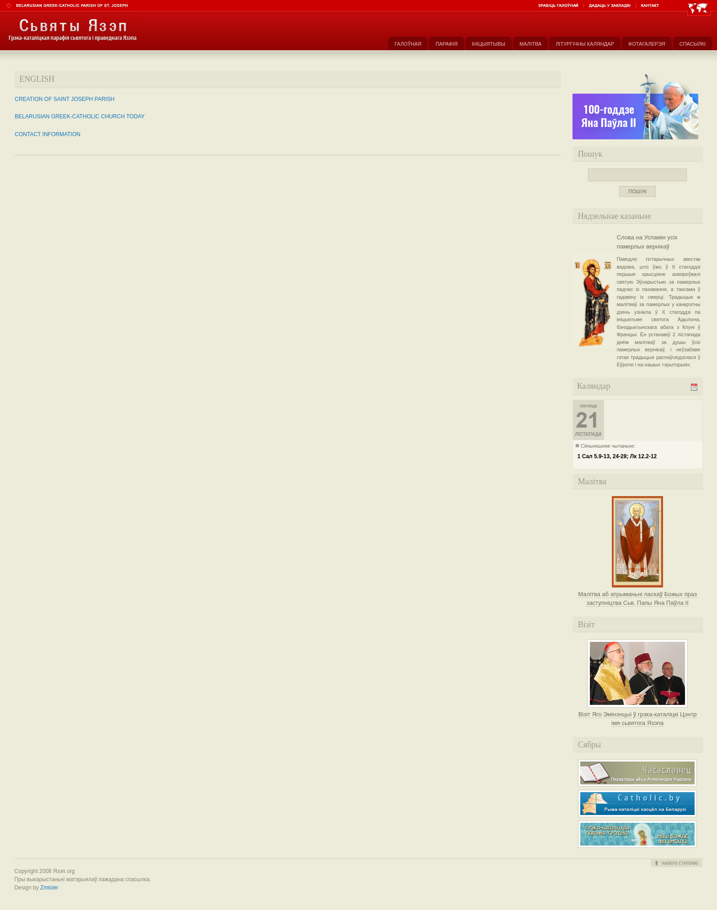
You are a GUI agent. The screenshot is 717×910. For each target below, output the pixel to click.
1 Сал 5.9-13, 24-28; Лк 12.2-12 (617, 456)
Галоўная (408, 44)
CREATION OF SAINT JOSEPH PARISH (64, 99)
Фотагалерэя (646, 44)
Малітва (530, 44)
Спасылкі (693, 44)
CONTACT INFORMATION (47, 134)
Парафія (446, 44)
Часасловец (637, 773)
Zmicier (49, 887)
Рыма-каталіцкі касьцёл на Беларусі (637, 803)
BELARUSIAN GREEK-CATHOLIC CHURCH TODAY (79, 116)
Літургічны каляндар (585, 44)
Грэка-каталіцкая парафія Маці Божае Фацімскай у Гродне (637, 834)
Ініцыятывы (488, 44)
